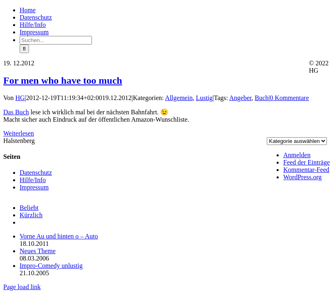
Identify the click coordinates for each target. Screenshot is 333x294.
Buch (262, 97)
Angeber (240, 97)
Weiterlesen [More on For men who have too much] (18, 133)
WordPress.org (302, 177)
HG (20, 97)
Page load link (22, 286)
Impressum (34, 187)
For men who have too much (62, 80)
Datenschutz (36, 172)
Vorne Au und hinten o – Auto (59, 236)
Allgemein (179, 97)
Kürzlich (31, 215)
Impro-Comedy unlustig (51, 265)
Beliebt (29, 207)
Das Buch (16, 112)
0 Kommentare (289, 97)
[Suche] (24, 49)
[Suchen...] (56, 40)
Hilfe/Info (33, 179)
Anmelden (297, 154)
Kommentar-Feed (306, 169)
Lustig (204, 97)
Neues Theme (38, 250)
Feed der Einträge (306, 162)
